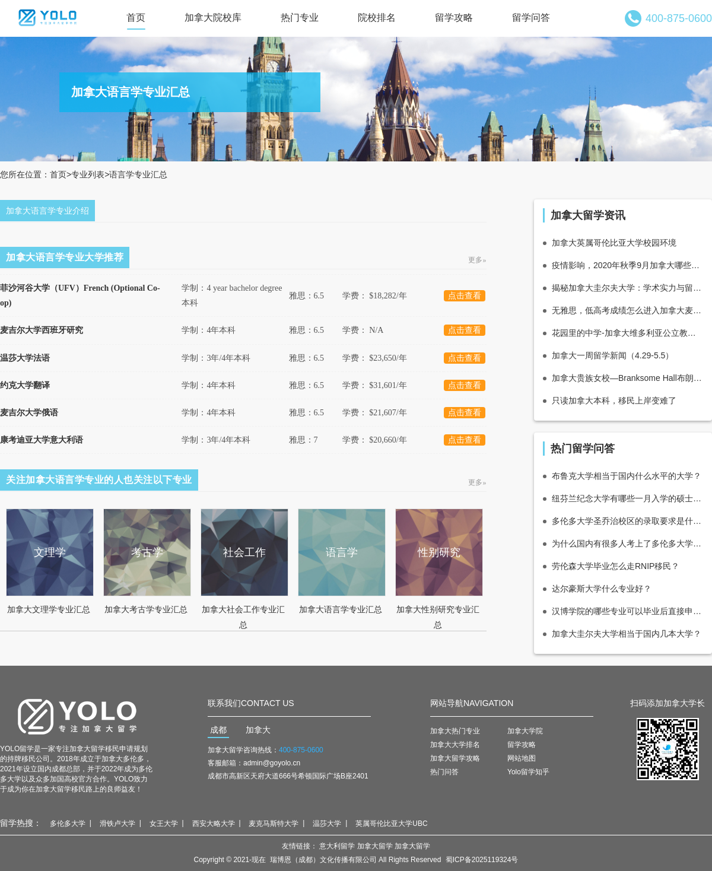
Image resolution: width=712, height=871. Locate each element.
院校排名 (377, 17)
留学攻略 (454, 17)
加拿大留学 (375, 846)
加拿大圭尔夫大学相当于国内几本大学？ (626, 633)
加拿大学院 (525, 731)
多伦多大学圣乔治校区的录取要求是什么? (627, 521)
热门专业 (300, 17)
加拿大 (258, 730)
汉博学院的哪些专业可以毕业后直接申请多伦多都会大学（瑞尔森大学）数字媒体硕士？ (627, 611)
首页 (135, 17)
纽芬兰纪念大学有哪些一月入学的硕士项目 (627, 498)
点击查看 (464, 295)
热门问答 (444, 772)
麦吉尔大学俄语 (29, 412)
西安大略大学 (213, 823)
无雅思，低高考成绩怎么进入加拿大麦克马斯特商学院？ (627, 310)
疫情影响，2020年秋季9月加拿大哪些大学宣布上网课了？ (627, 265)
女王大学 (164, 823)
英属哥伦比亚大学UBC (391, 823)
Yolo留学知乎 (528, 772)
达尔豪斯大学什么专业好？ (601, 588)
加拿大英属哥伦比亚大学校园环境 (614, 242)
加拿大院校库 (213, 17)
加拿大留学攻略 (455, 758)
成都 (218, 730)
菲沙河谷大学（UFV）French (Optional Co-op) (80, 295)
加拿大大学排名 (455, 744)
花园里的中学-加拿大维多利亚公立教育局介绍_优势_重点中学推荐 (627, 333)
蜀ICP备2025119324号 (482, 860)
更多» (477, 260)
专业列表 (87, 174)
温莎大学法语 (25, 358)
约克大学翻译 (25, 385)
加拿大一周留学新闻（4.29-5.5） (612, 355)
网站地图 (521, 758)
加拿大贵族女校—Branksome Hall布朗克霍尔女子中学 (627, 378)
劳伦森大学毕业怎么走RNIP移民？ (615, 566)
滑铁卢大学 (117, 823)
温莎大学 (327, 823)
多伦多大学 (67, 823)
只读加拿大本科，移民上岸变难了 (614, 400)
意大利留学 (337, 846)
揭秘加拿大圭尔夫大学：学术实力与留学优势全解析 (627, 288)
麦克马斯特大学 (273, 823)
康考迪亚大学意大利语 (41, 440)
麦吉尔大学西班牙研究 (41, 330)
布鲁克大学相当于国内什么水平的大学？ (626, 476)
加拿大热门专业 (455, 731)
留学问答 (531, 17)
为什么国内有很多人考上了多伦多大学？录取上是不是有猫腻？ (627, 543)
